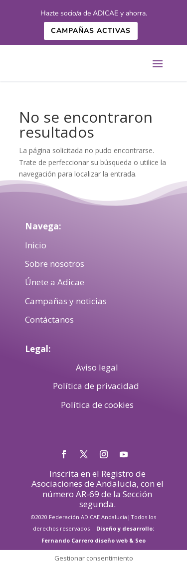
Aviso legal (97, 367)
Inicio (35, 245)
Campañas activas (91, 30)
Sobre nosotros (54, 263)
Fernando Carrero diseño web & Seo (93, 540)
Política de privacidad (97, 385)
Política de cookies (97, 404)
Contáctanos (49, 319)
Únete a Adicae (54, 282)
